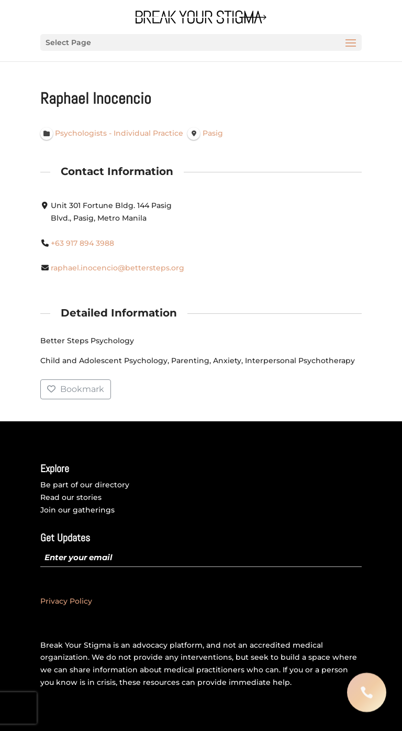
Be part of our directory (84, 484)
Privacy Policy (66, 601)
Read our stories (71, 497)
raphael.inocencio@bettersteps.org (117, 268)
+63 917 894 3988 (82, 243)
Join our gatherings (77, 510)
